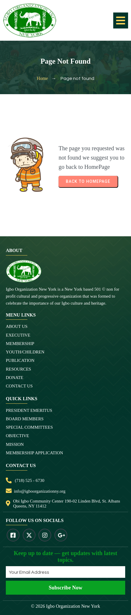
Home (42, 78)
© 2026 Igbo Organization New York (65, 606)
